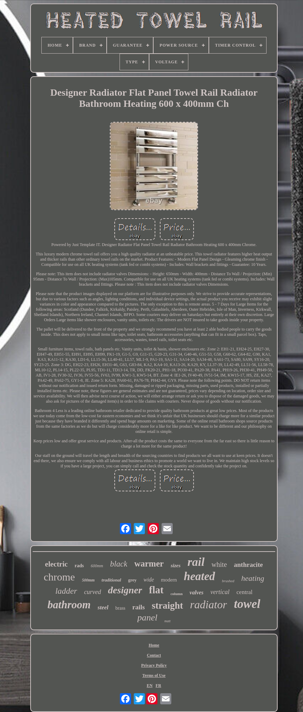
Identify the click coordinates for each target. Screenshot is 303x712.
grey (132, 580)
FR (158, 685)
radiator (208, 604)
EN (150, 685)
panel (147, 617)
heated (199, 576)
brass (120, 608)
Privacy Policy (154, 665)
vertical (220, 591)
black (119, 564)
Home (154, 645)
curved (92, 591)
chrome (59, 577)
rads (79, 565)
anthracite (248, 564)
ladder (66, 590)
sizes (175, 565)
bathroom (69, 605)
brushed (228, 581)
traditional (111, 580)
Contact (154, 655)
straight (167, 605)
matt (167, 621)
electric (56, 564)
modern (169, 580)
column (177, 594)
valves (197, 592)
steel (103, 607)
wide (149, 580)
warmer (149, 563)
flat (156, 589)
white (219, 564)
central (245, 592)
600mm (97, 565)
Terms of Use (154, 675)
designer (125, 590)
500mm (88, 580)
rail (195, 561)
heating (252, 578)
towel (247, 604)
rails (138, 607)
